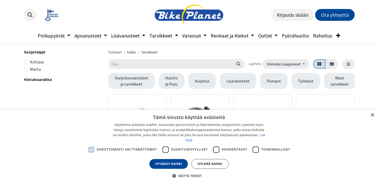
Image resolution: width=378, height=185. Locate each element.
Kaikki (131, 52)
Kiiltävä (37, 61)
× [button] (372, 115)
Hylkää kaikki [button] (210, 164)
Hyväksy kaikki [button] (168, 164)
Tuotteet (115, 52)
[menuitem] (54, 36)
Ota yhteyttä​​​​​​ (335, 15)
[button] (30, 14)
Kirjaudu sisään (292, 15)
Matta (35, 69)
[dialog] (189, 147)
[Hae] (238, 64)
